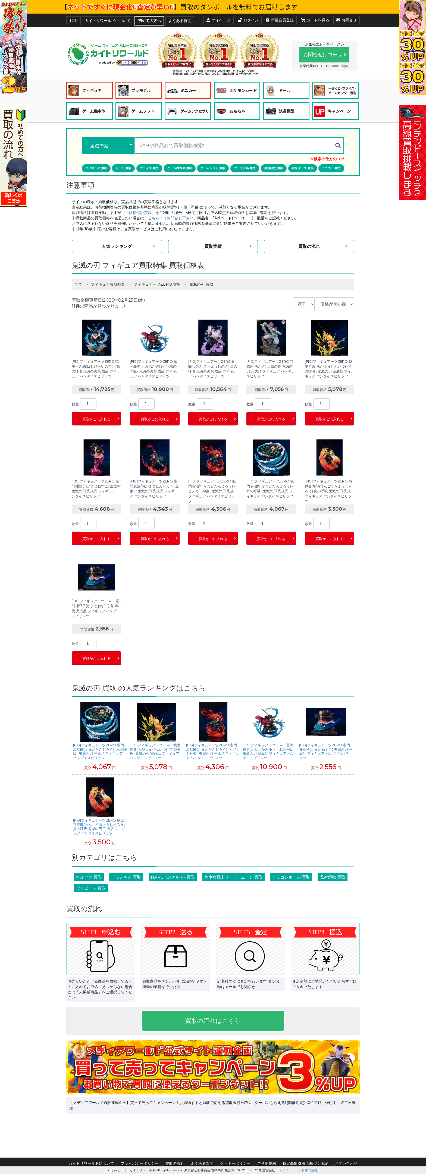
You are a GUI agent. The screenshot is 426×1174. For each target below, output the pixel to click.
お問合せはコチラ (322, 55)
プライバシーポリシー (140, 1163)
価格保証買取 (140, 212)
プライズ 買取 (149, 168)
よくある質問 (179, 20)
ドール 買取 (123, 168)
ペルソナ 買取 (89, 877)
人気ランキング (117, 246)
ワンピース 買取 (91, 888)
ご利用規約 (266, 1163)
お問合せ (346, 20)
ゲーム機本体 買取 (179, 168)
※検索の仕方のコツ (327, 158)
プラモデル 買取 (245, 168)
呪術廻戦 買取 (332, 877)
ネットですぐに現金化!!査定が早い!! (120, 6)
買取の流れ (309, 246)
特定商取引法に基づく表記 (305, 1163)
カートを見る (315, 20)
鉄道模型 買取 (273, 168)
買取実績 (213, 246)
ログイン (248, 20)
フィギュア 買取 (96, 168)
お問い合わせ (346, 1163)
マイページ (218, 20)
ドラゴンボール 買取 (291, 877)
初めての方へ (149, 20)
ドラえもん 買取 (126, 877)
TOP (73, 20)
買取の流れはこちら (213, 1020)
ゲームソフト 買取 (213, 168)
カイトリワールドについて (107, 20)
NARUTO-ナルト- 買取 (173, 877)
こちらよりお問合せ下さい (170, 218)
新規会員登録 (280, 20)
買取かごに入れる (96, 419)
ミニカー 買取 (331, 168)
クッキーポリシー (235, 1163)
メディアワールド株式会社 (298, 1170)
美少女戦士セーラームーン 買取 (233, 877)
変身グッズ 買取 (303, 168)
